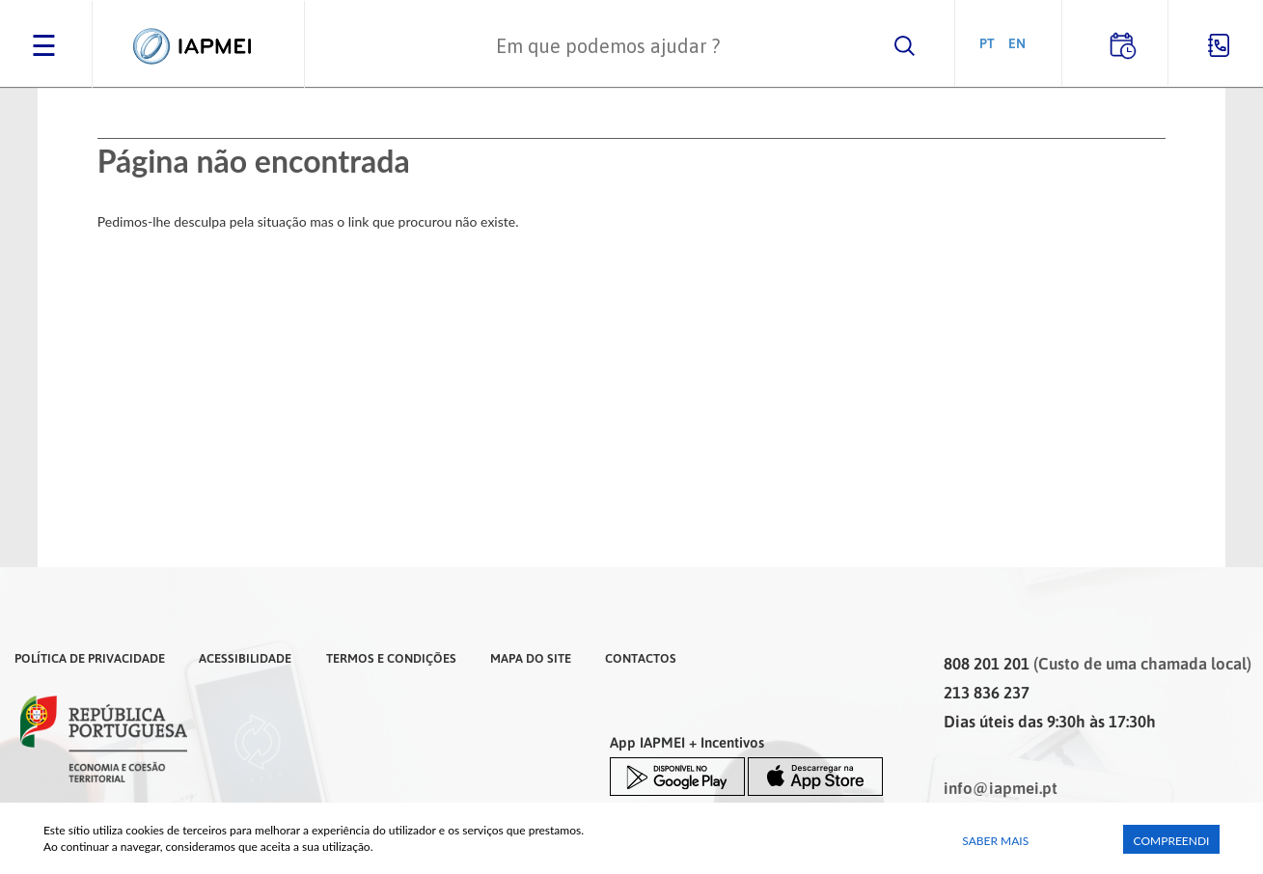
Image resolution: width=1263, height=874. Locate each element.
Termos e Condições (391, 658)
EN (1017, 43)
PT (987, 43)
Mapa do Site (530, 658)
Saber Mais (995, 840)
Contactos (640, 658)
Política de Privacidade (89, 658)
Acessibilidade (245, 658)
